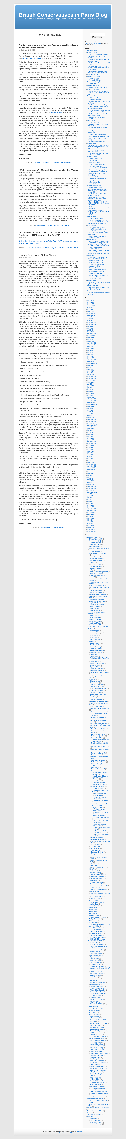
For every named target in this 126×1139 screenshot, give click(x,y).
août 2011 (90, 494)
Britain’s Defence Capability (97, 231)
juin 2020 (90, 326)
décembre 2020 (92, 322)
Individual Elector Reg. (96, 1044)
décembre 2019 (92, 334)
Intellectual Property (96, 652)
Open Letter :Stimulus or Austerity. (100, 893)
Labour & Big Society (96, 566)
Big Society (92, 562)
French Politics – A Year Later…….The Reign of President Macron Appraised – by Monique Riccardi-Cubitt (97, 190)
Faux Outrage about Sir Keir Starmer (45, 163)
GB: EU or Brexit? (98, 807)
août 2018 (90, 347)
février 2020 (90, 332)
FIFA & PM (92, 869)
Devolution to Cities (94, 177)
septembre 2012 (92, 470)
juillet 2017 (90, 365)
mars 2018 (90, 356)
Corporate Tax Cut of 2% (97, 878)
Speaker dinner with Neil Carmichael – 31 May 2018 (97, 600)
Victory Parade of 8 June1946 (45, 225)
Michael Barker (91, 143)
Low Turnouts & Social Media (98, 1046)
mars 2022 (90, 309)
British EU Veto (94, 683)
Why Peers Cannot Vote (97, 1061)
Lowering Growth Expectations (99, 889)
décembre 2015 (92, 399)
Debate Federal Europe (97, 690)
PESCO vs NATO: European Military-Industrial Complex (96, 939)
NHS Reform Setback (96, 933)
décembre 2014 (92, 419)
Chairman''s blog (46, 528)
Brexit (90, 570)
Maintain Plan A (94, 891)
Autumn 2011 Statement (97, 605)
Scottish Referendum (95, 962)
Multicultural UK (96, 1018)
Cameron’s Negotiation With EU (98, 168)
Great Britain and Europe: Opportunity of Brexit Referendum (100, 777)
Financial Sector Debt (96, 882)
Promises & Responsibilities (98, 594)
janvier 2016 (90, 397)
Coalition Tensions (95, 543)
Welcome (62, 248)
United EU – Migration (97, 786)
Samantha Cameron (95, 951)
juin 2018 (90, 350)
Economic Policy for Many (97, 1083)
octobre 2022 (91, 306)
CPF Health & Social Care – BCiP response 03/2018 (99, 925)
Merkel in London (96, 755)
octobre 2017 (91, 361)
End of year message (100, 793)
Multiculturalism (94, 1016)
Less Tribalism (93, 913)
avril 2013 (90, 456)
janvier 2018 (90, 358)
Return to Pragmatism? (98, 769)
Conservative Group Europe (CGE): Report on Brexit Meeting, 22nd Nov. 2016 (99, 92)
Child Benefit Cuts (95, 645)
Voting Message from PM (98, 1040)
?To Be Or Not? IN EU (95, 158)
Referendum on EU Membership (99, 708)
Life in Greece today (99, 815)
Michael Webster (92, 157)
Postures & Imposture (99, 782)
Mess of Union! (94, 959)
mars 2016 (90, 393)
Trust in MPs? (93, 1012)
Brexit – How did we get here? (99, 572)
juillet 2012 (90, 473)
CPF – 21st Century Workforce (98, 1100)
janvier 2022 (90, 311)
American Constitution (95, 162)
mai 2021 (90, 317)
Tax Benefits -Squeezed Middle (99, 1093)
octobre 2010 (91, 512)
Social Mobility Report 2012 (98, 993)
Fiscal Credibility (93, 871)
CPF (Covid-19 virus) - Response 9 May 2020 (42, 248)
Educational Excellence (97, 986)
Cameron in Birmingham (97, 874)
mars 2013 (90, 458)
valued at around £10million (32, 58)
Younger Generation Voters (99, 688)
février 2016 (90, 395)
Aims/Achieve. (95, 608)
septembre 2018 (92, 345)
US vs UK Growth (95, 898)
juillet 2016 (90, 386)
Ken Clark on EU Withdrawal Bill (99, 587)
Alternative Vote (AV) (95, 541)
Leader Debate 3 (94, 911)
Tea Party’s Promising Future (97, 112)
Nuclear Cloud (94, 904)
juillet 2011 (90, 496)
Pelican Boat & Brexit (96, 592)
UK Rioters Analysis (96, 997)
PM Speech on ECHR (96, 1055)
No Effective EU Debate (98, 760)
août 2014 (90, 427)
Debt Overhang (94, 880)
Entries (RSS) (56, 1133)
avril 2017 (90, 369)
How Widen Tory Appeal (97, 650)
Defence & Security (95, 1077)
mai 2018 (90, 352)
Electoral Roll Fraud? (96, 1034)
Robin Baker (91, 255)
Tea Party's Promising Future (97, 1005)
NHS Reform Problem (96, 931)
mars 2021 (90, 320)
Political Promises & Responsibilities (99, 110)
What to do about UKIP (95, 273)
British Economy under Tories (97, 164)
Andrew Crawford (92, 52)
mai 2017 (90, 367)
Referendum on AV (95, 544)
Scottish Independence (95, 953)
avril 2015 (90, 412)
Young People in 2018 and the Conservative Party (97, 236)
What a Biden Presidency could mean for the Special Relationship (97, 71)
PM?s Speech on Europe (96, 131)
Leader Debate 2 (94, 909)
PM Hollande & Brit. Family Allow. (100, 658)
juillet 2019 (90, 337)
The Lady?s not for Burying (97, 141)
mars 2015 (90, 414)
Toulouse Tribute (93, 1007)
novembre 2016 (92, 378)
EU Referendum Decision (98, 729)
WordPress (80, 1131)
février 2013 (90, 460)
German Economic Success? (98, 886)
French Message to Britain (95, 1111)
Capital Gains (93, 615)
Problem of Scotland (96, 960)
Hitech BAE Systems (96, 648)
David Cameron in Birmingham (98, 171)
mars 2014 (90, 436)
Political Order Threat (96, 706)
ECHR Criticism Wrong (96, 1033)
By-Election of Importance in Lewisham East (96, 613)
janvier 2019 (90, 341)
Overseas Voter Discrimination (99, 1053)
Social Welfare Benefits (97, 663)
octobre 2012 (91, 468)
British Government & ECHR (98, 1023)
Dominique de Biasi (93, 85)
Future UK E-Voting (97, 1048)
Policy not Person (94, 942)
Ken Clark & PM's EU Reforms (100, 749)
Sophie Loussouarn (93, 291)
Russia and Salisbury (95, 266)
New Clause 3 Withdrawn (97, 1049)
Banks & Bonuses (94, 557)
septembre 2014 (92, 425)
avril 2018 (90, 354)
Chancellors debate (94, 617)
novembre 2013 (92, 443)
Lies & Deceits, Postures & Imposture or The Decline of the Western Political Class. (97, 199)
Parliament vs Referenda (98, 762)
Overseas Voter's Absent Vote (98, 1091)
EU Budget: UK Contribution (98, 694)
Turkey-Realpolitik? (94, 1014)
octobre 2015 (91, 402)
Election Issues (93, 635)
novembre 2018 (92, 343)
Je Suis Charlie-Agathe (96, 1008)
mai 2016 (90, 389)
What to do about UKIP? (98, 867)
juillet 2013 (90, 451)
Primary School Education (97, 990)
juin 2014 (90, 430)
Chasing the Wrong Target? (97, 170)
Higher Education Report (97, 988)
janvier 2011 (90, 507)
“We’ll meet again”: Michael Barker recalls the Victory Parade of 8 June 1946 (98, 147)
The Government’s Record (96, 271)
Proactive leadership (95, 948)
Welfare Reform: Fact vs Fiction (99, 672)
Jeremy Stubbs (91, 132)
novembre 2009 (92, 531)
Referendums (95, 767)
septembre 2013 (92, 447)
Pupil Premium (94, 661)
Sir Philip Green (93, 977)
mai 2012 (90, 477)
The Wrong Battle (95, 844)
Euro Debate (93, 698)
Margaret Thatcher (94, 915)
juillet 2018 (90, 348)
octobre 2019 (91, 335)
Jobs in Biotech (94, 656)
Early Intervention (95, 984)
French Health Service (96, 928)
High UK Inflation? (95, 1084)
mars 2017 (90, 371)
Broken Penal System (97, 999)
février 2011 (90, 505)
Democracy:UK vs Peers (96, 632)
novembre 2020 (92, 324)
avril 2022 (90, 307)
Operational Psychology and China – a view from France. (98, 288)
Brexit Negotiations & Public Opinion (99, 825)
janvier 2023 (90, 304)
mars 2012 (90, 481)
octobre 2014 (91, 423)
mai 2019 (90, 339)
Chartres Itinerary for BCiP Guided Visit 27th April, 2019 (98, 154)
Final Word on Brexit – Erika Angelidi (100, 809)
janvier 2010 (90, 527)
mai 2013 (90, 455)
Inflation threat (95, 610)
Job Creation (94, 654)
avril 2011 (90, 501)
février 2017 (90, 373)
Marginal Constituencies (97, 1086)
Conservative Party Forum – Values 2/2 (100, 831)
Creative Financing (95, 647)
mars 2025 (90, 300)
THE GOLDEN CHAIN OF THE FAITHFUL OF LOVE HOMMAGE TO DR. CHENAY (98, 211)
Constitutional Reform (95, 623)
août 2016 (90, 384)
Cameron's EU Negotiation (98, 1070)
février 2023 (90, 302)
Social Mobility (93, 980)
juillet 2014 (90, 429)
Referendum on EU (94, 182)
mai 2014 (90, 432)
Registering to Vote (94, 78)
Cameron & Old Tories (95, 166)
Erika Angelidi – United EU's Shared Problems (100, 804)
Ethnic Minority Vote (94, 639)
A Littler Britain (93, 160)
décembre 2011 (92, 486)
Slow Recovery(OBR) (96, 896)
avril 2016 (90, 391)
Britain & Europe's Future (98, 712)
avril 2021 (90, 319)
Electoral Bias (93, 637)
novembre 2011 (92, 488)
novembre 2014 (92, 421)
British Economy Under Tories (98, 1068)
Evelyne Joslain (91, 96)
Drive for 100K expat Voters (98, 1081)
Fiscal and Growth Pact (97, 884)
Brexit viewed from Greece (100, 800)
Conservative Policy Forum (95, 82)
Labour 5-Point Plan (94, 906)
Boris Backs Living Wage (97, 1066)
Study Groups (93, 1118)
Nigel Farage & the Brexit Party (98, 105)
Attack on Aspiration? (97, 670)
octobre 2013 (91, 445)
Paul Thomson (91, 217)
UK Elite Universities (96, 995)
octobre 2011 (91, 490)
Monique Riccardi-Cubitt (94, 186)
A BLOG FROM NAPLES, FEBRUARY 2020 (96, 150)
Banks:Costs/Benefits (96, 559)
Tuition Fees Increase (96, 669)
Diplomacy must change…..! (97, 260)
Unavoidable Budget (96, 1124)
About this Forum (92, 50)
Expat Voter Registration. (97, 1038)
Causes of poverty (95, 643)
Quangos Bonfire (95, 568)
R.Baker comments (97, 973)
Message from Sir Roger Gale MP (100, 968)
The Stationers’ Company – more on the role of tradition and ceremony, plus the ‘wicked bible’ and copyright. (99, 252)
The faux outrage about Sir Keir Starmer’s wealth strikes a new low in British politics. (98, 68)
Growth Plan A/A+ (95, 887)
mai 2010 (90, 522)
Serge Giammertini (92, 285)
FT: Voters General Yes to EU (100, 746)
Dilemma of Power (94, 634)
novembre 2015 (92, 401)
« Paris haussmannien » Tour (97, 134)
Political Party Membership (96, 944)
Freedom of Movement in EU (97, 262)
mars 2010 (90, 525)
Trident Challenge (94, 1010)
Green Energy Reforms (97, 902)
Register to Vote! (95, 1057)
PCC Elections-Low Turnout (97, 937)
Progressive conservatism (96, 950)
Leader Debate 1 (94, 908)
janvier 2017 (90, 374)
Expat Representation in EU (98, 1036)
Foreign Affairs (93, 83)
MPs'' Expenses (93, 921)
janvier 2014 (90, 440)
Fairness (91, 641)
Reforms (89, 1113)
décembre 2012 (92, 464)
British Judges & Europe (97, 1027)
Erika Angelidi (98, 795)
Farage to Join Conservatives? (100, 854)
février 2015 (90, 415)
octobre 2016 (91, 380)
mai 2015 (90, 410)
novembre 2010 (92, 510)
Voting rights (92, 1021)
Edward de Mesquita (93, 89)
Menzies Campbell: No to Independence (97, 956)
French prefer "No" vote (97, 966)
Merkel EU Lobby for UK (98, 753)
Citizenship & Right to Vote (98, 1031)
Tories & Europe (94, 848)
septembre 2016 (92, 382)
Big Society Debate (95, 564)
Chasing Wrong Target (96, 1029)
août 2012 (90, 471)
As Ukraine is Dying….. (95, 98)
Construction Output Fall (97, 876)
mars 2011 (90, 503)
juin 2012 (90, 475)
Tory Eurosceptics (96, 1072)
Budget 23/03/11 (95, 606)
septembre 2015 (92, 404)
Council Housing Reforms (96, 625)
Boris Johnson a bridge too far (97, 229)
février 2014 (90, 438)
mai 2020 (90, 328)
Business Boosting (95, 873)
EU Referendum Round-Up (99, 734)
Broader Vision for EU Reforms (100, 717)
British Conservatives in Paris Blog (63, 15)
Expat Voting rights (95, 1042)
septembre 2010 (92, 514)
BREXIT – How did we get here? (98, 54)
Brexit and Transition (95, 99)
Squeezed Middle (95, 667)
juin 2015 (90, 408)
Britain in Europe (95, 681)
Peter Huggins (91, 225)
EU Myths (93, 696)
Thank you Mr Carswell (95, 268)
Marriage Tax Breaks (95, 919)
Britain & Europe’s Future (96, 218)
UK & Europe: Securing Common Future (100, 813)
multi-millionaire (56, 113)
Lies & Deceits (97, 781)
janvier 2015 (90, 417)
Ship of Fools (95, 771)
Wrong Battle (92, 184)
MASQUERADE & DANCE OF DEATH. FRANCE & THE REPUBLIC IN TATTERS (98, 203)
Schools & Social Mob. (96, 992)
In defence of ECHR (97, 1025)
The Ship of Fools (94, 215)
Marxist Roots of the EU (97, 590)
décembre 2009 (92, 529)
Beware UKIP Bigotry (97, 852)
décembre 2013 (92, 442)
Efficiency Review (95, 979)
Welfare (91, 1102)
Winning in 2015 (93, 1064)
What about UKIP (95, 850)
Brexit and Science (98, 788)
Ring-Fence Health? (96, 1122)
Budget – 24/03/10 (94, 603)
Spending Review (95, 665)
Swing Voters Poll (95, 546)
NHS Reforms (93, 922)
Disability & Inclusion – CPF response (98, 1107)
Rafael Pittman (91, 239)
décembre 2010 (92, 509)
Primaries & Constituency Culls (98, 946)
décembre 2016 (92, 376)
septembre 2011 (92, 492)
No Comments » (65, 163)
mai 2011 (90, 499)
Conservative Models (95, 621)
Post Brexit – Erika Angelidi (101, 817)
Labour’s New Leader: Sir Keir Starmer (38, 255)
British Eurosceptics (94, 122)
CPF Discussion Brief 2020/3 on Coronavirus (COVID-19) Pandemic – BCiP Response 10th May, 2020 (48, 234)
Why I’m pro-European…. (96, 278)
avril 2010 (90, 524)
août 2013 (90, 449)
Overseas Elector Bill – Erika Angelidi (100, 798)
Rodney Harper (91, 280)
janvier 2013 (90, 462)
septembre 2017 (92, 363)
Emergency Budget (95, 1120)
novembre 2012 (92, 466)
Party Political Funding (95, 935)
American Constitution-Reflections (99, 548)
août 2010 (90, 516)
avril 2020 (90, 330)
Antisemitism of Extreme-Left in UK (99, 136)
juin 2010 (90, 520)
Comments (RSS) (68, 1133)
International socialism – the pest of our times (100, 740)
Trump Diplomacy (95, 551)
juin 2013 (90, 453)
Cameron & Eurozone (96, 685)
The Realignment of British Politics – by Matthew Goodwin (99, 283)
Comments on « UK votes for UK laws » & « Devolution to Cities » (98, 257)
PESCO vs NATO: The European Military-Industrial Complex (98, 107)
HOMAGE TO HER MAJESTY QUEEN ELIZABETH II (97, 194)
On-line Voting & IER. (96, 1051)
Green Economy (93, 900)
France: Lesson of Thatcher (98, 917)
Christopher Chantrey (93, 76)
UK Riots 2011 (94, 1001)
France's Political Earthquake (98, 701)
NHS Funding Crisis (96, 929)
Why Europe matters (97, 837)
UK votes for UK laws (95, 80)
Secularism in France (95, 975)
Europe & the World (97, 738)
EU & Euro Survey (95, 692)
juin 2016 (90, 388)
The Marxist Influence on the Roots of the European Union (98, 114)
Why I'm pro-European (98, 839)
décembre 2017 (92, 360)
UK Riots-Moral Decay (96, 1003)
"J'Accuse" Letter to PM (95, 539)
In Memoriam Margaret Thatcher (98, 87)
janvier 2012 (90, 484)
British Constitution (92, 74)
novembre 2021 (92, 313)
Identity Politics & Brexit (97, 585)
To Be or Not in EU (95, 846)
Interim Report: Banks (96, 560)
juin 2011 (90, 497)
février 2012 (90, 483)
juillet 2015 (90, 406)
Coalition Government (95, 619)
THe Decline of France (99, 784)
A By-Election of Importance (97, 227)
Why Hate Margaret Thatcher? (97, 1062)
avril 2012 (90, 479)
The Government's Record (97, 1097)
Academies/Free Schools (97, 982)
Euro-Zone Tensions (96, 699)
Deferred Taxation (94, 630)
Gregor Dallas (91, 120)
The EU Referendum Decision (97, 270)
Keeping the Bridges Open (96, 264)
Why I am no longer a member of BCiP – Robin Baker (98, 276)
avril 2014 (90, 434)
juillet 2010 (90, 518)
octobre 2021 (91, 315)
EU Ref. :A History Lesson (99, 724)
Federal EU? (92, 679)
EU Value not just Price (98, 736)
